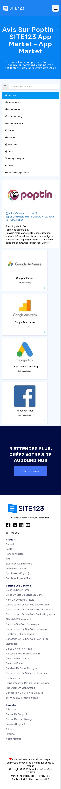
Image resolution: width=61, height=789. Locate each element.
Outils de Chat (12, 109)
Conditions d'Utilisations (23, 776)
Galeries (10, 138)
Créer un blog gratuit (18, 658)
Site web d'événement (18, 619)
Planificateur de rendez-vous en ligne (27, 683)
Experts (10, 734)
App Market (17, 573)
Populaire (10, 95)
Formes (9, 130)
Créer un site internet (18, 589)
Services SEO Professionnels (22, 697)
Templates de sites (17, 568)
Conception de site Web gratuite (24, 692)
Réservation (11, 145)
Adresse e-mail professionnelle (23, 653)
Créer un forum (14, 663)
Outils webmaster (14, 123)
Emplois (15, 724)
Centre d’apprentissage (19, 719)
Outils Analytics (13, 102)
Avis (8, 558)
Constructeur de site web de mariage (27, 629)
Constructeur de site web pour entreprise (29, 609)
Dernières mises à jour (18, 578)
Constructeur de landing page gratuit (27, 604)
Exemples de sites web (19, 563)
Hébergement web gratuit (20, 687)
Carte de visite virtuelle (19, 648)
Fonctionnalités (15, 553)
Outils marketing (13, 116)
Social (9, 166)
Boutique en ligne (14, 159)
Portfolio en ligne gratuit (20, 634)
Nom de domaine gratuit (20, 599)
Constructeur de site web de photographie (30, 614)
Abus (31, 779)
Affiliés (9, 729)
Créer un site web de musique (23, 624)
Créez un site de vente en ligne (24, 594)
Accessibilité (42, 779)
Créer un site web (30, 471)
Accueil (10, 544)
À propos (11, 709)
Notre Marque (13, 738)
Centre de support (16, 714)
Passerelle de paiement (17, 173)
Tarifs (9, 152)
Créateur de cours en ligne (21, 668)
